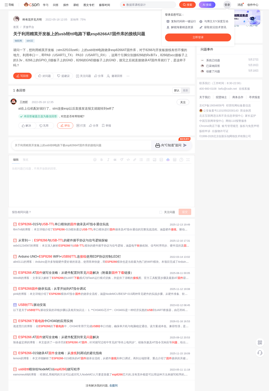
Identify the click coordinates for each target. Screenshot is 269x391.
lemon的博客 (21, 358)
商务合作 (237, 97)
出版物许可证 (220, 131)
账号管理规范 (230, 126)
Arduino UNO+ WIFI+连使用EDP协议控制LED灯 (69, 256)
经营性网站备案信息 (238, 105)
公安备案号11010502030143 (220, 110)
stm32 (30, 40)
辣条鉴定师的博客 (24, 342)
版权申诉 (204, 131)
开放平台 (28, 27)
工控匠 (24, 102)
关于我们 (204, 97)
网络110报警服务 (236, 120)
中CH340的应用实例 (45, 321)
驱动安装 (32, 304)
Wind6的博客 (21, 277)
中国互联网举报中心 (211, 120)
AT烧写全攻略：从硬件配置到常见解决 (58, 337)
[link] (16, 27)
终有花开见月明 (32, 19)
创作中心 (252, 4)
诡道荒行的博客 (22, 326)
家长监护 (250, 115)
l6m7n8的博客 (22, 229)
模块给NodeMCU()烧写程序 (49, 369)
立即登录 (198, 37)
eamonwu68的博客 (24, 374)
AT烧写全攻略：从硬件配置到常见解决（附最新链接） (76, 272)
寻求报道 (254, 97)
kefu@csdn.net (227, 88)
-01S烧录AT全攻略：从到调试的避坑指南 (60, 353)
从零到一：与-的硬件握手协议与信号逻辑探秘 (63, 240)
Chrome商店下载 (209, 126)
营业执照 (245, 110)
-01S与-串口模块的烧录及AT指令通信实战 (63, 224)
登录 (227, 4)
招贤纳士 (221, 97)
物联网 (18, 40)
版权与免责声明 (249, 126)
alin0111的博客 (22, 261)
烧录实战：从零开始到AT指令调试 (52, 288)
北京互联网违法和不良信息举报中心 (221, 115)
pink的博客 (20, 293)
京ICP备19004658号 (211, 105)
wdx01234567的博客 (26, 245)
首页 (16, 27)
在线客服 (244, 88)
